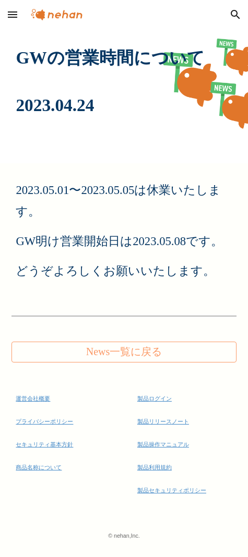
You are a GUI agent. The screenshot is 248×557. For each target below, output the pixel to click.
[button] (12, 14)
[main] (123, 82)
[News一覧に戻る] (123, 351)
